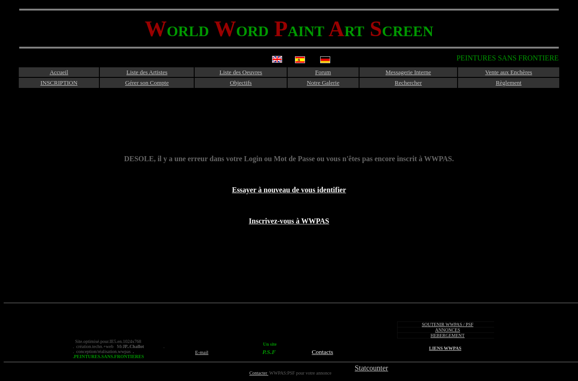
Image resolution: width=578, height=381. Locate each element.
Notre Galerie (323, 82)
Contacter (258, 373)
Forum (323, 72)
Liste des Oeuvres (240, 72)
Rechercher (408, 82)
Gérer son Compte (147, 82)
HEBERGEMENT (447, 335)
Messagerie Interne (408, 72)
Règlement (508, 82)
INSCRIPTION (58, 82)
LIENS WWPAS (445, 348)
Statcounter (371, 368)
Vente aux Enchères (508, 72)
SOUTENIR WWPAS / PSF (448, 324)
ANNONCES (447, 329)
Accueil (58, 72)
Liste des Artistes (147, 72)
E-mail (201, 352)
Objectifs (241, 82)
